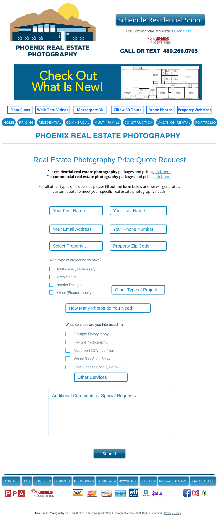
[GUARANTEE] (62, 481)
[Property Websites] (194, 110)
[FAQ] (27, 481)
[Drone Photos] (160, 110)
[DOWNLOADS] (128, 481)
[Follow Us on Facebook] (187, 493)
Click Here (183, 31)
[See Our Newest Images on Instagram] (196, 493)
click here (163, 171)
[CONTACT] (11, 481)
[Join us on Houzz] (204, 493)
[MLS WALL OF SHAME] (173, 481)
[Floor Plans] (20, 110)
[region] (108, 87)
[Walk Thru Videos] (52, 110)
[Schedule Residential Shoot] (160, 19)
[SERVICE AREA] (106, 481)
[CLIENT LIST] (148, 481)
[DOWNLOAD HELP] (203, 481)
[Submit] (109, 453)
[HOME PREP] (42, 481)
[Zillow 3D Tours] (127, 110)
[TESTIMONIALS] (84, 481)
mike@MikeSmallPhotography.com (113, 513)
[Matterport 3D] (90, 110)
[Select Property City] (76, 246)
